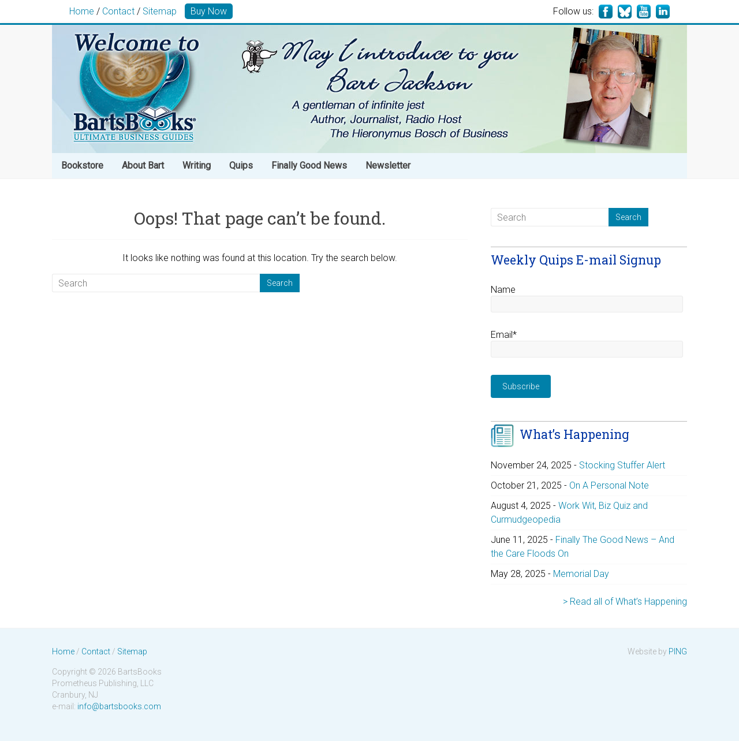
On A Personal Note (609, 485)
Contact (118, 11)
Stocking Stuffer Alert (622, 465)
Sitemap (160, 11)
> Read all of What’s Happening (625, 601)
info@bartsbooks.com (119, 706)
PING (678, 651)
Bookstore (82, 165)
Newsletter (387, 165)
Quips (241, 165)
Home (81, 11)
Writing (196, 165)
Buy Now (209, 11)
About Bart (143, 165)
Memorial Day (581, 573)
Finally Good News (309, 165)
